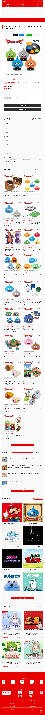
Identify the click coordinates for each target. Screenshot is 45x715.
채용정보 (33, 703)
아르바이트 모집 (12, 706)
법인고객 (37, 1)
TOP (3, 21)
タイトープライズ (10, 21)
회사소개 (12, 703)
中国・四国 (8, 153)
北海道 (7, 124)
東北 (7, 128)
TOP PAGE (12, 700)
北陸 (7, 144)
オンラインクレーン (11, 161)
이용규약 (12, 709)
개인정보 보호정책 (32, 706)
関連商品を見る (22, 109)
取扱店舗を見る (22, 105)
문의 (33, 709)
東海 (7, 140)
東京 (7, 132)
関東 (7, 136)
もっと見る (22, 445)
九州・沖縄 (8, 157)
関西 (7, 149)
